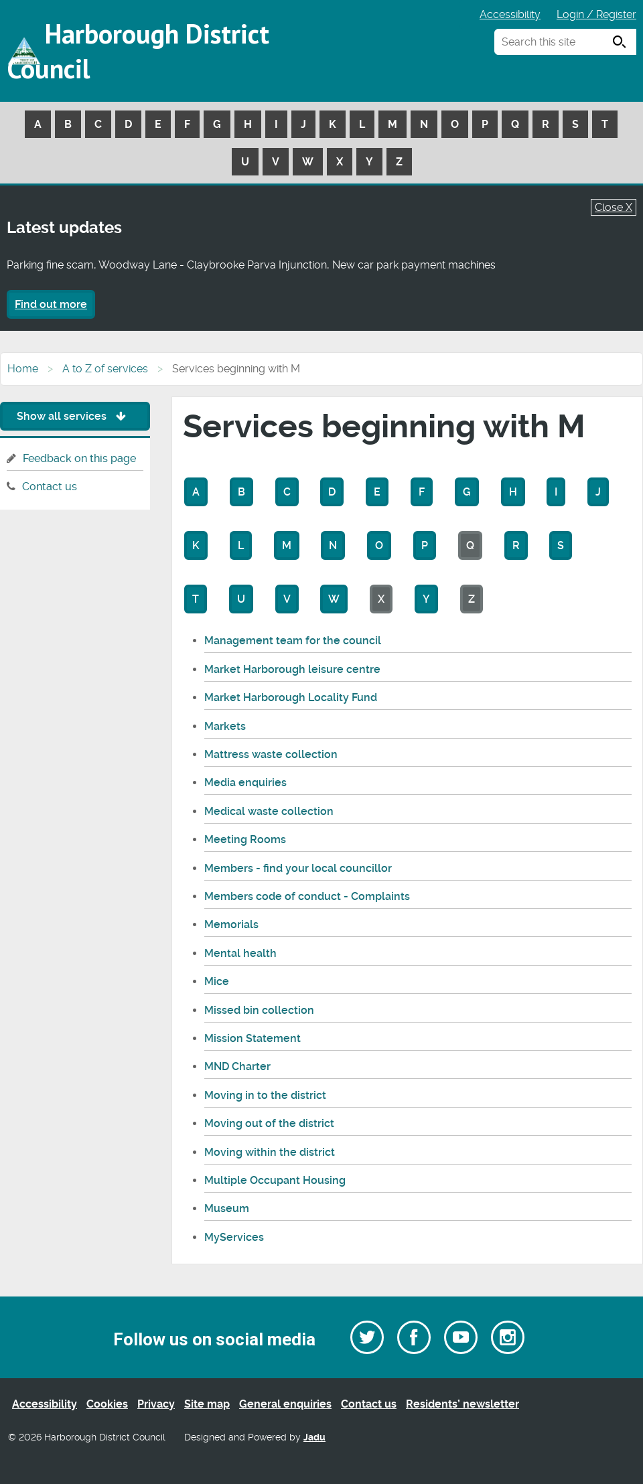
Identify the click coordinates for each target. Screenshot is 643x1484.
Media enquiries (245, 782)
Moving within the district (269, 1152)
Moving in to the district (265, 1095)
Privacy (156, 1404)
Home (22, 368)
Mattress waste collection (271, 754)
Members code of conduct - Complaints (307, 896)
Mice (216, 981)
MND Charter (237, 1066)
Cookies (107, 1404)
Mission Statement (252, 1038)
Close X (613, 207)
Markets (225, 726)
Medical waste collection (269, 811)
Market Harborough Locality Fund (290, 697)
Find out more (51, 304)
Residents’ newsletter (462, 1404)
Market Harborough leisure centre (292, 669)
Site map (207, 1404)
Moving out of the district (269, 1123)
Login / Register (596, 14)
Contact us (49, 486)
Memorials (231, 924)
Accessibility (510, 14)
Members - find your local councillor (298, 868)
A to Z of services (105, 368)
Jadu (314, 1437)
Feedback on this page (79, 458)
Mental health (240, 953)
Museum (226, 1208)
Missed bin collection (259, 1010)
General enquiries (285, 1404)
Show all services (75, 416)
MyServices (234, 1237)
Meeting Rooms (245, 839)
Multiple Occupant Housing (275, 1180)
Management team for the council (292, 640)
